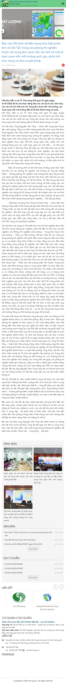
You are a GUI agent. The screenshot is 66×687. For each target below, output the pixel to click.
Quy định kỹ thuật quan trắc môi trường (34, 539)
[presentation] (55, 586)
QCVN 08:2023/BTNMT (34, 568)
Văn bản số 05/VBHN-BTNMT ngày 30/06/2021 (34, 544)
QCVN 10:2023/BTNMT (34, 572)
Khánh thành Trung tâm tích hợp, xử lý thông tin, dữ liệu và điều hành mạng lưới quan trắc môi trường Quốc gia (48, 478)
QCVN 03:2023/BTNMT (34, 564)
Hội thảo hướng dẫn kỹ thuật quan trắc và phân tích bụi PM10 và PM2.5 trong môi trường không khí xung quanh (18, 516)
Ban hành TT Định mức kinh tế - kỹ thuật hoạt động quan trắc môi (34, 534)
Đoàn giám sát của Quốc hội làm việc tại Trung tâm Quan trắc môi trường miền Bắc (18, 476)
